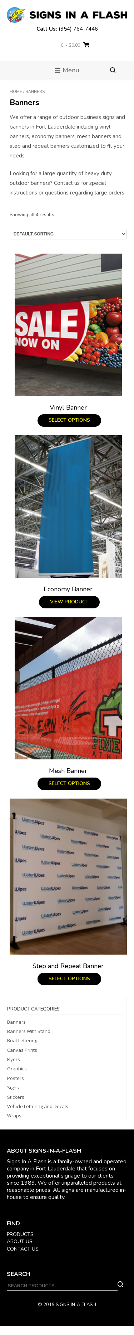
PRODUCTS (20, 1234)
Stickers (15, 1097)
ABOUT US (20, 1241)
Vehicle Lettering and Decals (37, 1106)
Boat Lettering (22, 1040)
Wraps (14, 1115)
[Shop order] (68, 234)
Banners (16, 1022)
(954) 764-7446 (78, 28)
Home (16, 91)
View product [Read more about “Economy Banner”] (69, 601)
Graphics (17, 1068)
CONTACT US (23, 1249)
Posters (15, 1078)
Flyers (13, 1059)
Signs (13, 1087)
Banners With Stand (28, 1031)
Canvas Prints (22, 1050)
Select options (69, 420)
